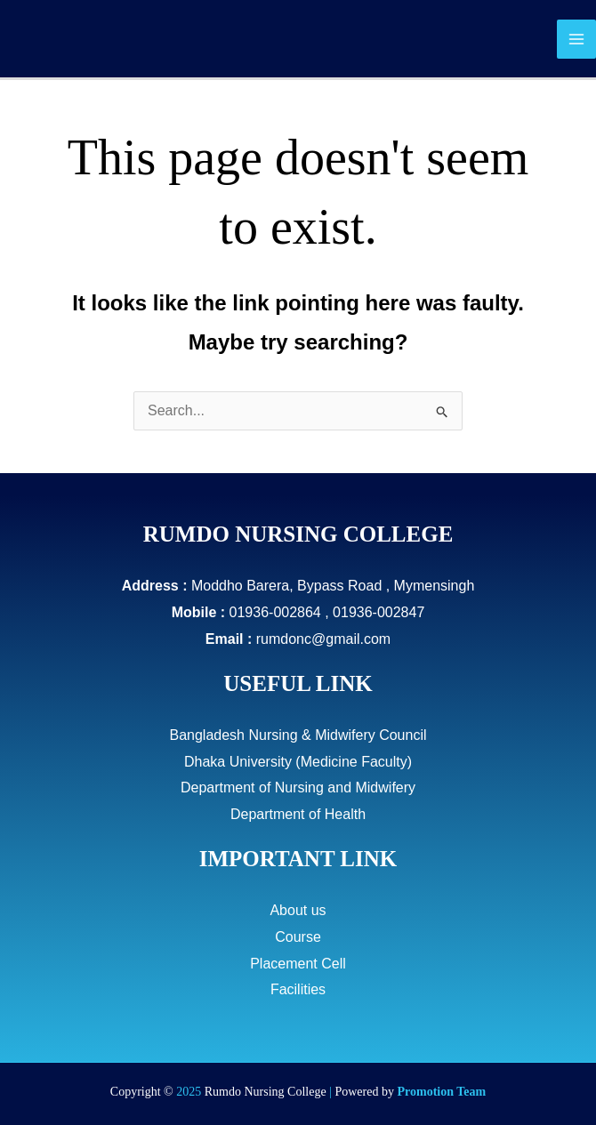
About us (298, 910)
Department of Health (298, 814)
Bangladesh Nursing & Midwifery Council (297, 735)
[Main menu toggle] (576, 39)
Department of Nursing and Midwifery (298, 787)
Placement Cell (298, 963)
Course (298, 936)
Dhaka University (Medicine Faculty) (298, 761)
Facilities (298, 989)
